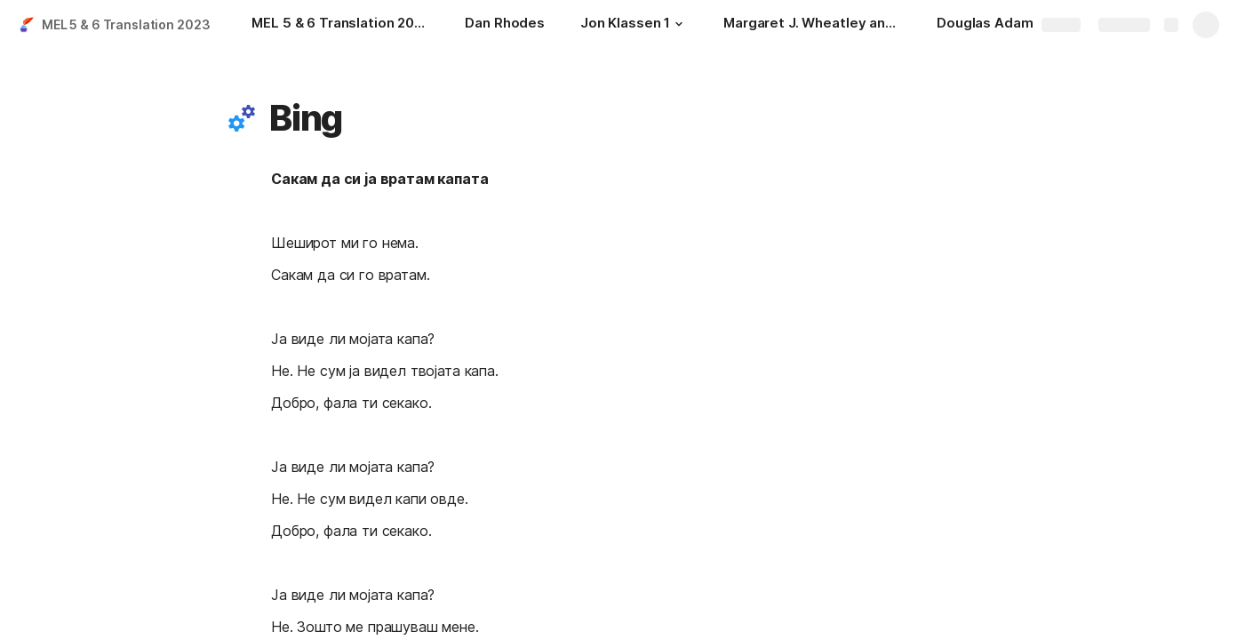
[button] (679, 24)
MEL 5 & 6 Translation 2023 (126, 24)
